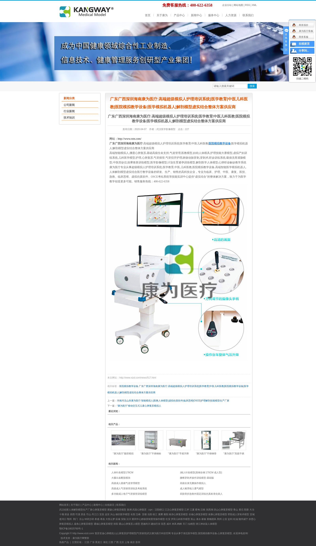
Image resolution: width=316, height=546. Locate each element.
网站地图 (238, 5)
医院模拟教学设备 (128, 386)
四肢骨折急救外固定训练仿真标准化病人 (201, 493)
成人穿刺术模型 (240, 514)
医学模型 (125, 514)
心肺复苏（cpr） (146, 509)
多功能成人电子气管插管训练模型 (129, 493)
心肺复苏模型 (119, 509)
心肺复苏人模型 (131, 523)
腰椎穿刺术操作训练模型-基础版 (197, 477)
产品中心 (179, 15)
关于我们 (75, 505)
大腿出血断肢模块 (120, 477)
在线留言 (109, 505)
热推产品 (64, 542)
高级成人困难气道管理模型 (125, 483)
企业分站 (227, 5)
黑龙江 (98, 542)
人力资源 (230, 15)
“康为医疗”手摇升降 (178, 453)
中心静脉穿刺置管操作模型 (150, 519)
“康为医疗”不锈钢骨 (206, 453)
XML (254, 5)
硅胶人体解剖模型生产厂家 (78, 509)
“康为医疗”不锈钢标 (151, 453)
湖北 (105, 542)
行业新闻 (69, 111)
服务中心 (213, 15)
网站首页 (64, 505)
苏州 (137, 542)
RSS (247, 5)
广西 (116, 542)
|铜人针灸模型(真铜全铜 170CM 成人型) (201, 472)
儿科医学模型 (183, 519)
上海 (127, 542)
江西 (110, 542)
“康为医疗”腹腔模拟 (123, 453)
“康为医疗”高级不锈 (234, 453)
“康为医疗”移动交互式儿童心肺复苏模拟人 (139, 405)
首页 (147, 15)
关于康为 (162, 15)
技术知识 (69, 117)
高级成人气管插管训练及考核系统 (129, 488)
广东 (92, 542)
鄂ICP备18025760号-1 (71, 528)
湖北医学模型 (190, 533)
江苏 (87, 542)
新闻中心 (196, 15)
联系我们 (248, 15)
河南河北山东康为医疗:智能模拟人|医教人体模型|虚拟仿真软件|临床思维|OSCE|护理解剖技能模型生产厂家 (173, 400)
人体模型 (212, 523)
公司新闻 (69, 104)
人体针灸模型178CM (122, 472)
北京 (121, 542)
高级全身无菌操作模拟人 (193, 483)
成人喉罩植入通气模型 (192, 488)
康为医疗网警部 (80, 538)
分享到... (304, 50)
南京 (132, 542)
